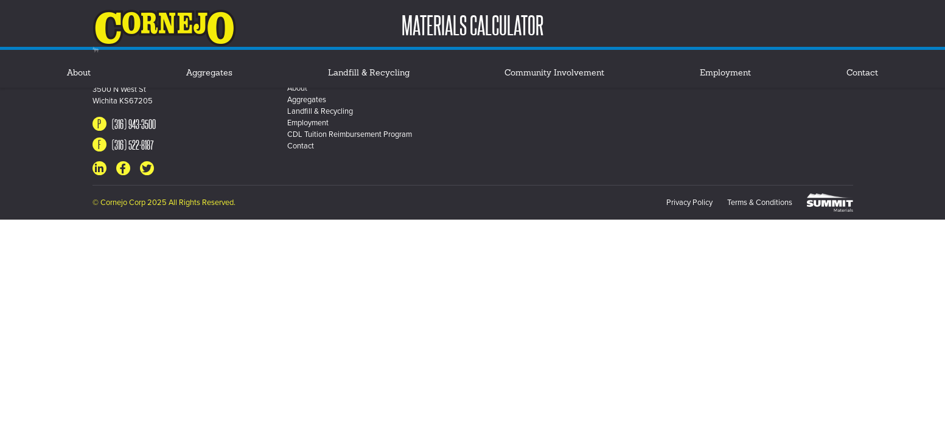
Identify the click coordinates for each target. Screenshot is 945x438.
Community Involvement (554, 73)
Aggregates (209, 73)
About (79, 73)
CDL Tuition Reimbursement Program (349, 134)
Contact (862, 73)
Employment (725, 73)
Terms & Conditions (759, 202)
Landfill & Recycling (369, 73)
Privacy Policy (689, 202)
